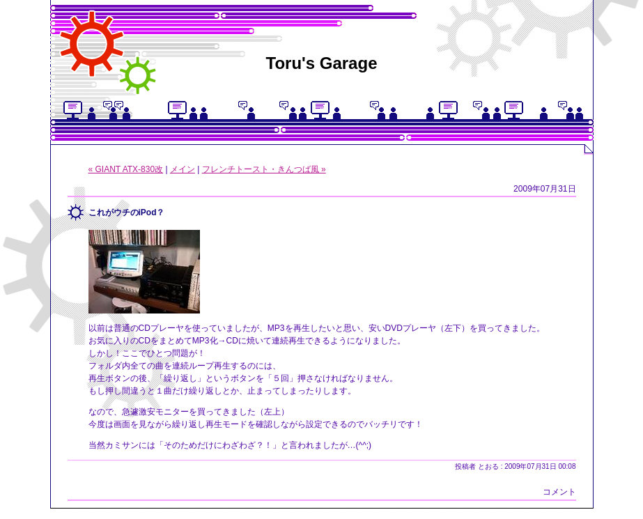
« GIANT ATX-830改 (126, 169)
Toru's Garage (322, 63)
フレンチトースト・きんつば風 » (264, 169)
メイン (182, 169)
